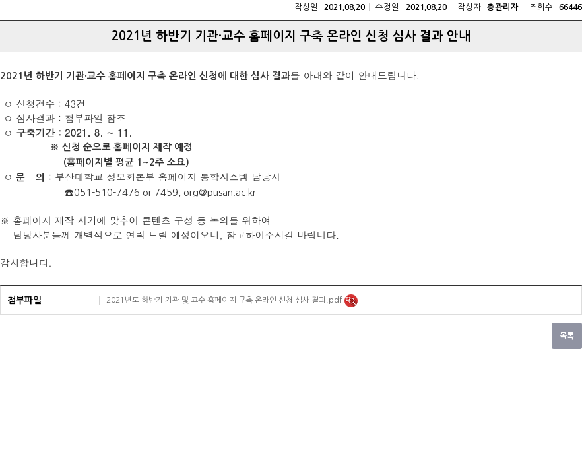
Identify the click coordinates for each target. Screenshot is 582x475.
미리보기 (351, 300)
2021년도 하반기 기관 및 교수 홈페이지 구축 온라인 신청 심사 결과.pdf (225, 300)
